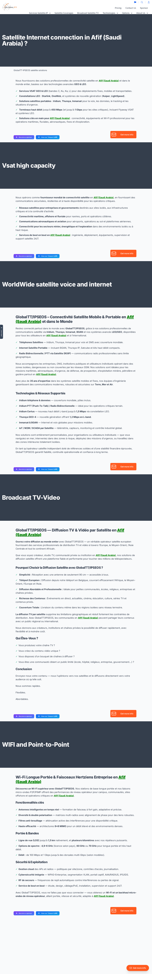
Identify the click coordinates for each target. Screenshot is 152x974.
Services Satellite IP (40, 13)
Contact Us (130, 8)
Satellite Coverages (64, 13)
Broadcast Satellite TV (88, 13)
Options (127, 13)
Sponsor (144, 8)
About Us (142, 13)
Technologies (110, 13)
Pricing (118, 8)
